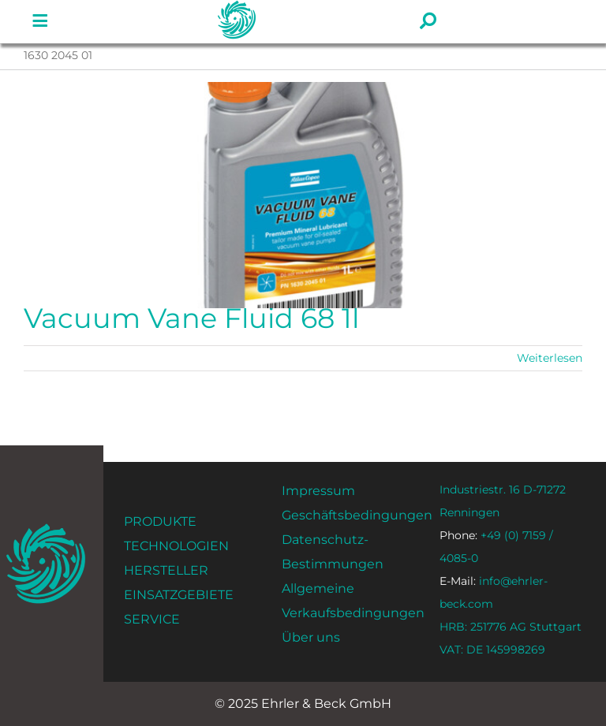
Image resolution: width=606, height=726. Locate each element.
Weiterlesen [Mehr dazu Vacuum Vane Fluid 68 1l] (549, 358)
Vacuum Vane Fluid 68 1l (191, 318)
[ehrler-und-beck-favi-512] (46, 528)
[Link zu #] (40, 21)
